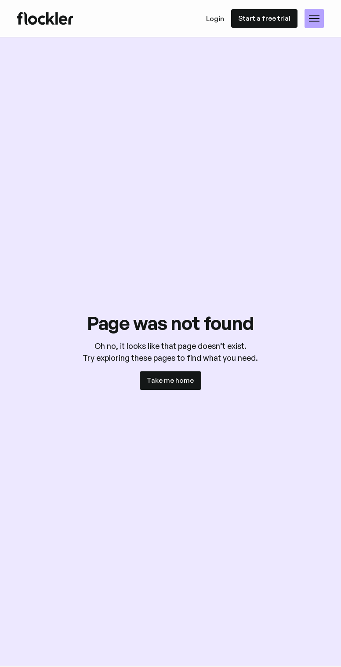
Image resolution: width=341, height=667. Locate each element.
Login (215, 18)
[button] (314, 18)
